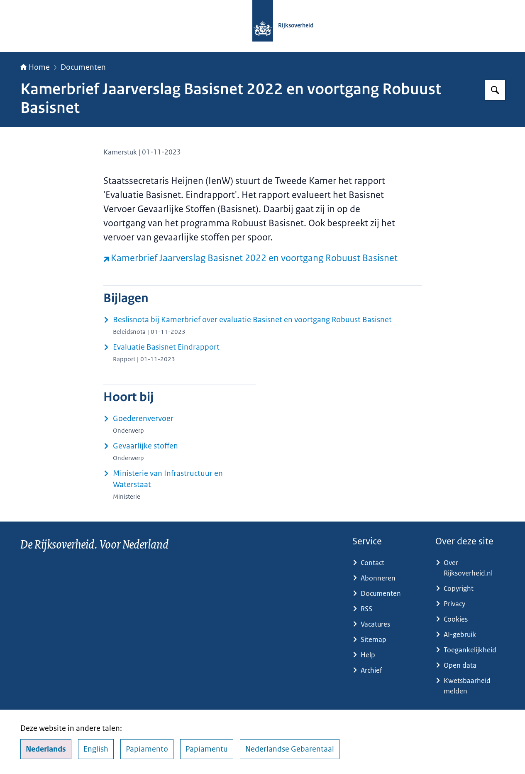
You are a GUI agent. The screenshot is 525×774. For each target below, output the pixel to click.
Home (35, 67)
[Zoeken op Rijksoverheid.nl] (495, 90)
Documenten (83, 67)
